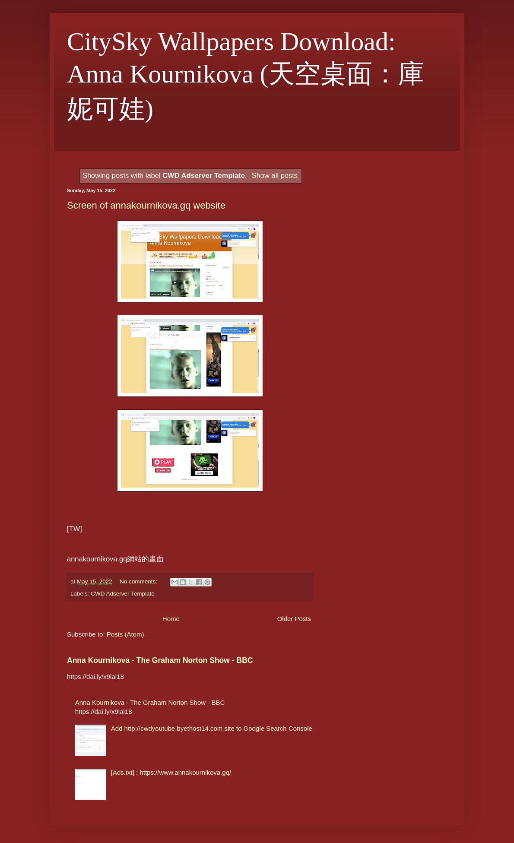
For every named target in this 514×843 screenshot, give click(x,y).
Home (171, 618)
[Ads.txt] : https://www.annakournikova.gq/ (171, 772)
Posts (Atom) (125, 634)
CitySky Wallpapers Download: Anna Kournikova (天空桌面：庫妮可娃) (245, 75)
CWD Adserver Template (123, 593)
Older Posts (294, 618)
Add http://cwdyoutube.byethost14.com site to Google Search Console (211, 728)
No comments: (139, 581)
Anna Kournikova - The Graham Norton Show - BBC (160, 660)
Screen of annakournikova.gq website (146, 205)
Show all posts (275, 175)
